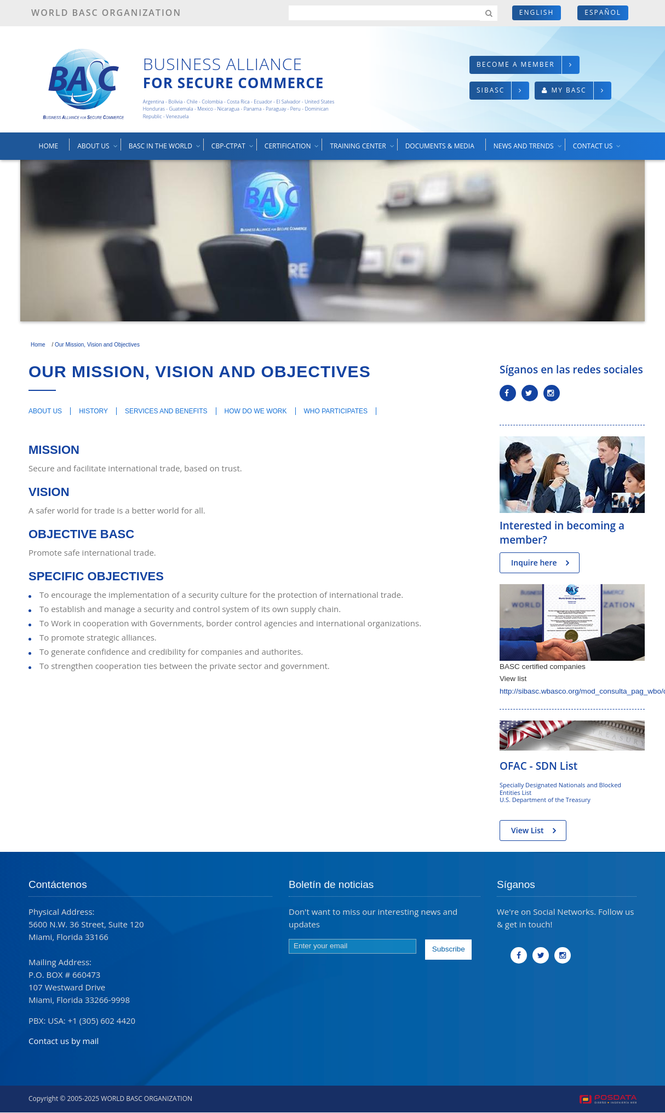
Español (602, 12)
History (93, 411)
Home (49, 146)
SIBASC (491, 90)
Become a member (516, 64)
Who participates (336, 411)
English (536, 12)
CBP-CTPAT (233, 150)
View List (527, 830)
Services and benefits (166, 411)
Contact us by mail (63, 1040)
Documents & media (439, 146)
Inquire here (534, 562)
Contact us (597, 150)
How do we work (256, 411)
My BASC (568, 90)
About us (97, 150)
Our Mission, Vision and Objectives (97, 345)
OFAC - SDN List (538, 766)
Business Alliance (222, 64)
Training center (362, 150)
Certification (292, 150)
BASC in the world (165, 150)
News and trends (528, 150)
